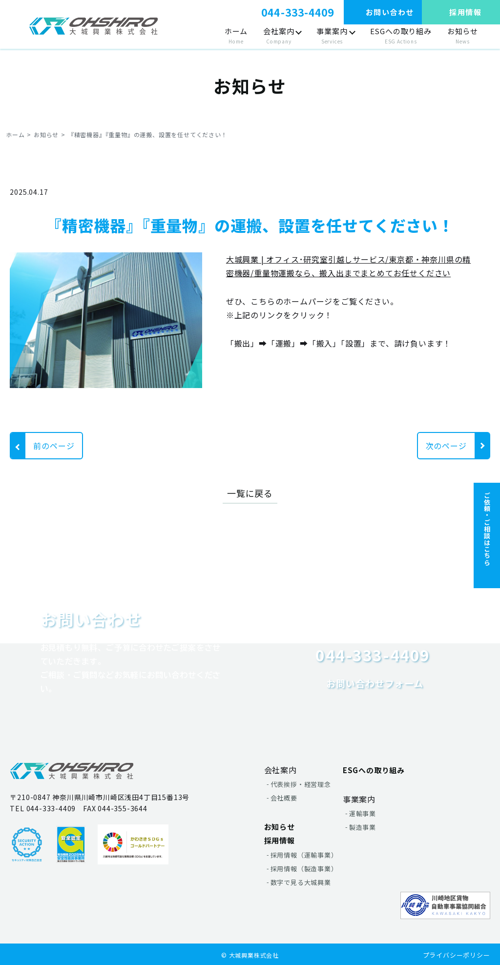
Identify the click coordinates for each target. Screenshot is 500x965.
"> (93, 26)
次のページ (446, 446)
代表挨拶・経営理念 (301, 784)
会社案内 (278, 36)
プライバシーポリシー (456, 955)
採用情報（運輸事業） (304, 855)
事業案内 (331, 36)
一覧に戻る (250, 493)
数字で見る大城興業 (301, 882)
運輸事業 (362, 813)
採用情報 (279, 840)
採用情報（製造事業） (304, 868)
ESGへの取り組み (401, 36)
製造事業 (362, 827)
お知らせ (462, 36)
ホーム (236, 36)
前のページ (53, 446)
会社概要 (284, 797)
